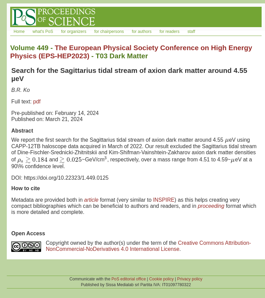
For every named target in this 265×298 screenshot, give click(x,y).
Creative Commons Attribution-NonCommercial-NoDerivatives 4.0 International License (148, 246)
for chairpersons (109, 31)
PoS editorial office (128, 279)
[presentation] (227, 140)
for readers (169, 31)
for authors (142, 31)
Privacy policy (189, 279)
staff (191, 31)
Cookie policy (161, 279)
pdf (36, 101)
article (91, 200)
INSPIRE (163, 200)
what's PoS (43, 31)
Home (19, 31)
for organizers (73, 31)
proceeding (211, 206)
